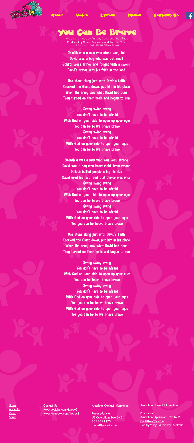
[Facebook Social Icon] (189, 15)
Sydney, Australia (172, 425)
